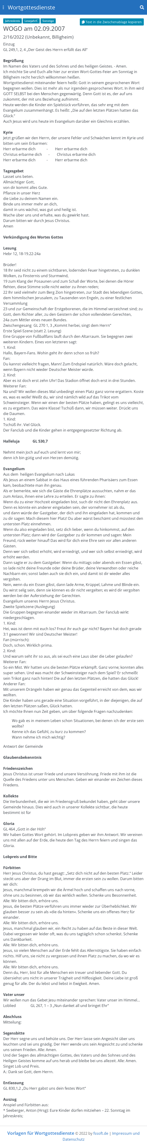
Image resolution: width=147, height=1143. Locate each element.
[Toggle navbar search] (142, 7)
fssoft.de (100, 1133)
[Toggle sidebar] (3, 7)
